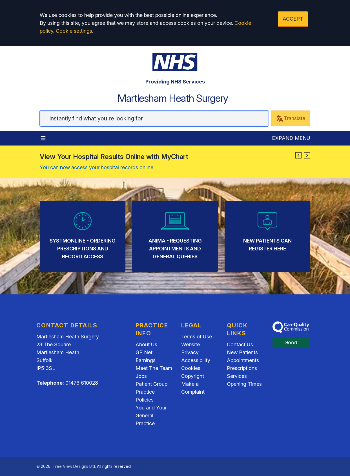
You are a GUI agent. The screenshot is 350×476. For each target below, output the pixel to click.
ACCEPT (293, 19)
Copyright (192, 376)
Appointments (243, 360)
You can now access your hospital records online (96, 167)
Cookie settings (74, 31)
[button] (298, 155)
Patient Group (151, 384)
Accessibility (195, 360)
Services (237, 376)
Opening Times (244, 384)
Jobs (141, 376)
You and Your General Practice (151, 415)
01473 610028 (81, 383)
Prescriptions (242, 368)
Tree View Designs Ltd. (74, 466)
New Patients (242, 352)
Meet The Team (154, 368)
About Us (146, 344)
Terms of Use (196, 337)
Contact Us (240, 344)
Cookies (190, 368)
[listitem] (82, 236)
